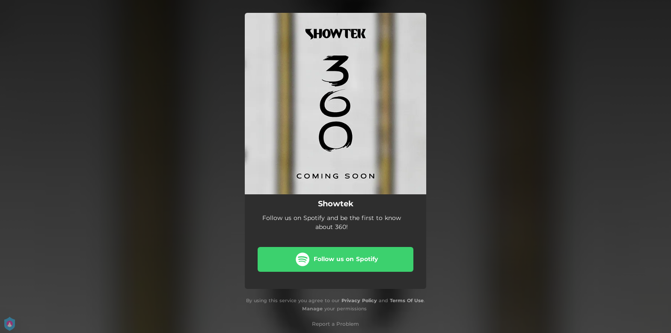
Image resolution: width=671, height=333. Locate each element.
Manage (312, 309)
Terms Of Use (407, 300)
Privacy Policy (359, 300)
